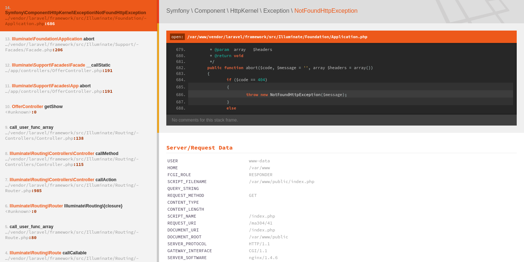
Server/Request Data (199, 147)
